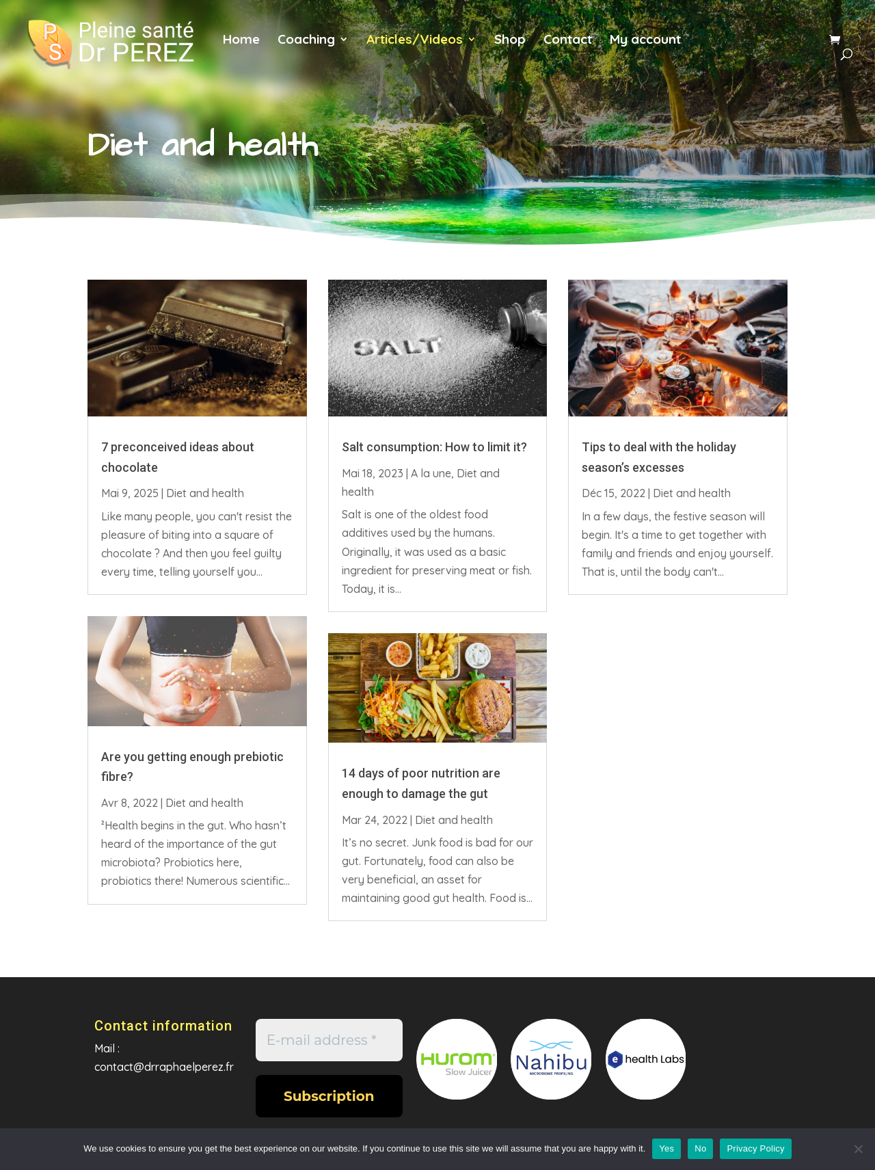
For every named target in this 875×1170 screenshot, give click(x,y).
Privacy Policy (755, 1148)
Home (241, 40)
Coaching (306, 40)
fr (712, 47)
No (700, 1148)
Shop (510, 40)
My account (645, 40)
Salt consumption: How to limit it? (434, 447)
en (756, 47)
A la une (431, 473)
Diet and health (205, 493)
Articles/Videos (414, 40)
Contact (567, 40)
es (801, 47)
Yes (666, 1148)
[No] (858, 1149)
